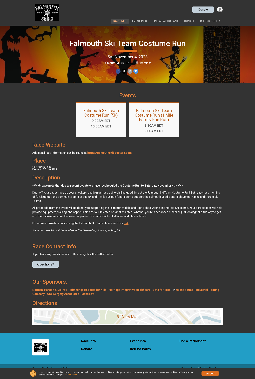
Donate (203, 9)
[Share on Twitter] (124, 71)
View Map (127, 321)
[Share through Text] (135, 71)
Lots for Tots (161, 294)
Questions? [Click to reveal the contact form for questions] (45, 269)
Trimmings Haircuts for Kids (87, 294)
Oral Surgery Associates (63, 298)
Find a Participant (165, 21)
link (126, 227)
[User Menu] (220, 10)
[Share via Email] (129, 71)
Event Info (139, 21)
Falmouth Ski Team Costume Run (127, 43)
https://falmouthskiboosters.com (109, 157)
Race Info (120, 21)
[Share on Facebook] (118, 71)
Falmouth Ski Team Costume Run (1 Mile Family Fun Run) (154, 120)
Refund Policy (210, 21)
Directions (145, 63)
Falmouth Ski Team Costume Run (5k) (101, 117)
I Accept (210, 373)
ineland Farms (184, 294)
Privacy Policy (71, 374)
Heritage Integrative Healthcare (129, 294)
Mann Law (87, 298)
